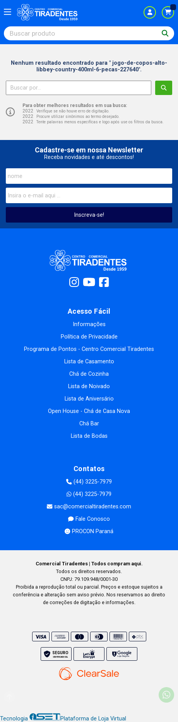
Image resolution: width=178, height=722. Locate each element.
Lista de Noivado (89, 386)
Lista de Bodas (89, 436)
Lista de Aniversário (89, 399)
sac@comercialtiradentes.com (89, 506)
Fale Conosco (89, 519)
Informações (89, 324)
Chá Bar (89, 423)
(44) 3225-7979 (88, 481)
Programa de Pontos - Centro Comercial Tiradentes (89, 349)
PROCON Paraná (89, 531)
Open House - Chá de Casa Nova (89, 411)
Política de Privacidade (89, 336)
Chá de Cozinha (89, 374)
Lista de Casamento (89, 361)
